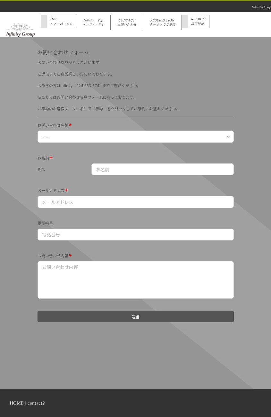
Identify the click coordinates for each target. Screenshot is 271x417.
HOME (17, 403)
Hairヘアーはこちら (61, 21)
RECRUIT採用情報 (198, 21)
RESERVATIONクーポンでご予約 (162, 22)
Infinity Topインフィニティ (93, 22)
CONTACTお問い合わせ (126, 22)
